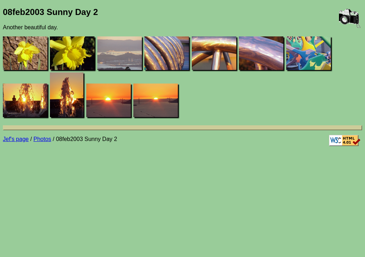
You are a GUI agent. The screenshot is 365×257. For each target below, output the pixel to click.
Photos (42, 139)
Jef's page (16, 139)
